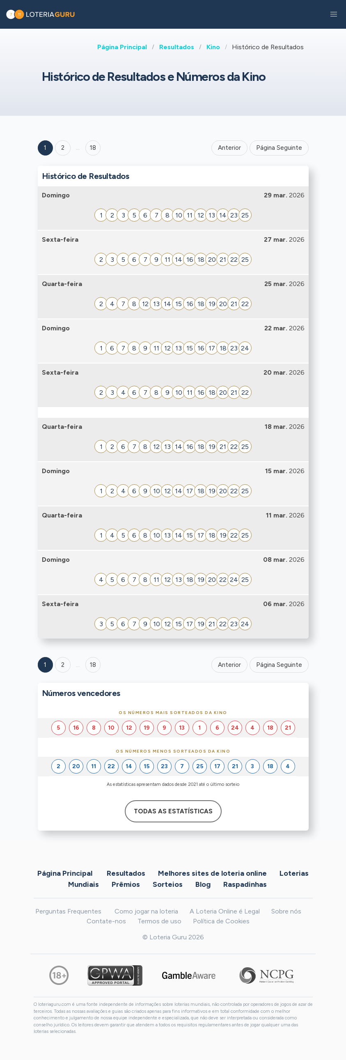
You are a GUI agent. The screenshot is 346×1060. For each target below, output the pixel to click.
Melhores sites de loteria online (212, 872)
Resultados (176, 47)
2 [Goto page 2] (62, 147)
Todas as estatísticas (173, 811)
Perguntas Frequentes (68, 911)
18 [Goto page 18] (93, 665)
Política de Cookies (221, 921)
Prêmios (126, 883)
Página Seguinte (279, 147)
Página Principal (122, 47)
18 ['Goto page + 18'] (93, 147)
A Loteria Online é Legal (225, 911)
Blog (203, 883)
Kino (213, 47)
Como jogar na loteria (146, 911)
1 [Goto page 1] (45, 147)
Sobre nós (286, 911)
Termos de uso (159, 921)
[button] (333, 14)
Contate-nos (106, 921)
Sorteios (168, 883)
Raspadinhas (245, 883)
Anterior (229, 147)
